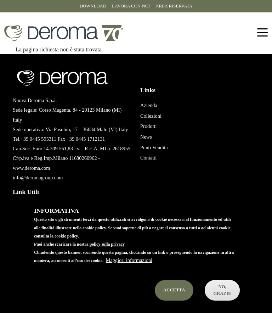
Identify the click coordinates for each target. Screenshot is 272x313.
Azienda (148, 105)
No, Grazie (222, 299)
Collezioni (151, 116)
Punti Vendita (154, 147)
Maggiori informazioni (129, 269)
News (146, 137)
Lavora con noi (131, 6)
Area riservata (173, 6)
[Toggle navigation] (262, 32)
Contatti (148, 158)
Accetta (174, 299)
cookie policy (66, 244)
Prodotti (148, 126)
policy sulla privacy (107, 253)
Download (93, 6)
